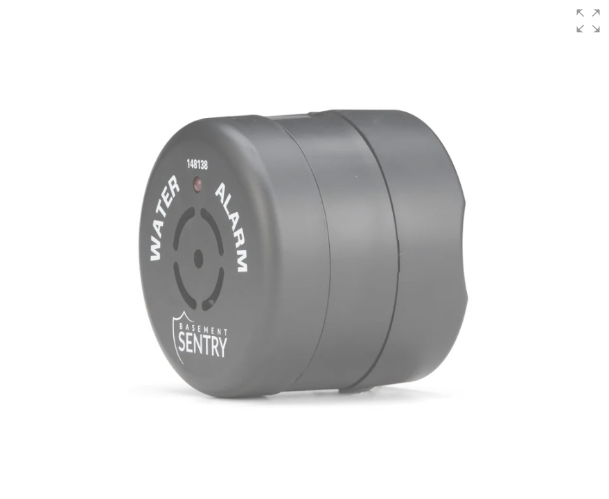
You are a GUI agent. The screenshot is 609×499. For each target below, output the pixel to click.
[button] (588, 21)
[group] (304, 249)
